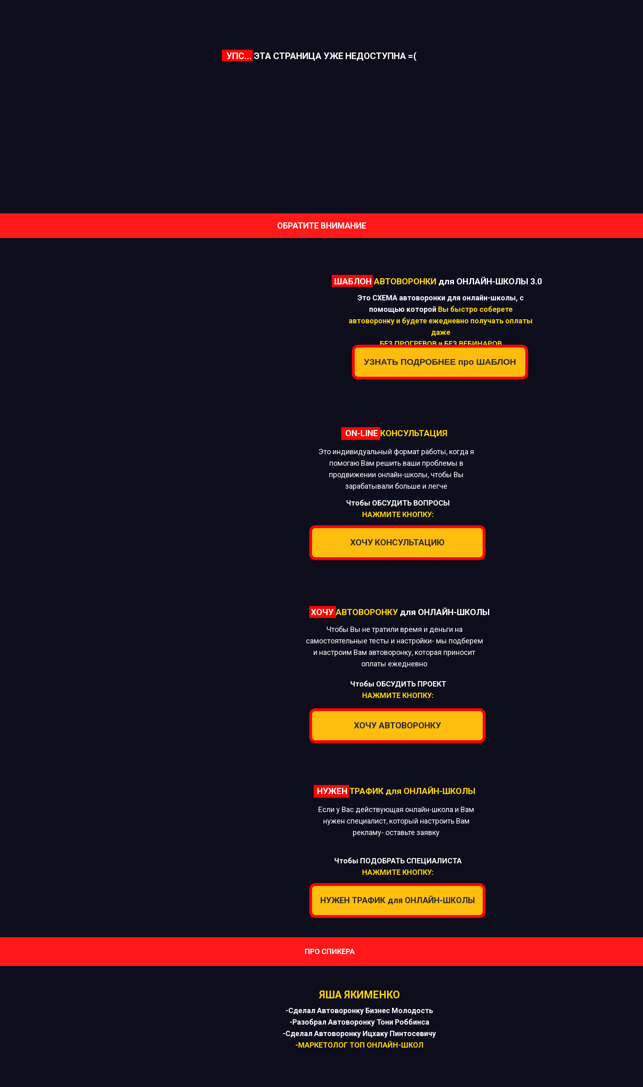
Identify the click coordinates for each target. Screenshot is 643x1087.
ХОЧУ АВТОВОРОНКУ (397, 725)
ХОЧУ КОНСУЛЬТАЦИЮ (397, 542)
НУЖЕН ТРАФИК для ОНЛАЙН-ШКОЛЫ (397, 900)
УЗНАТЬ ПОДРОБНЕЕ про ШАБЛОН (440, 361)
